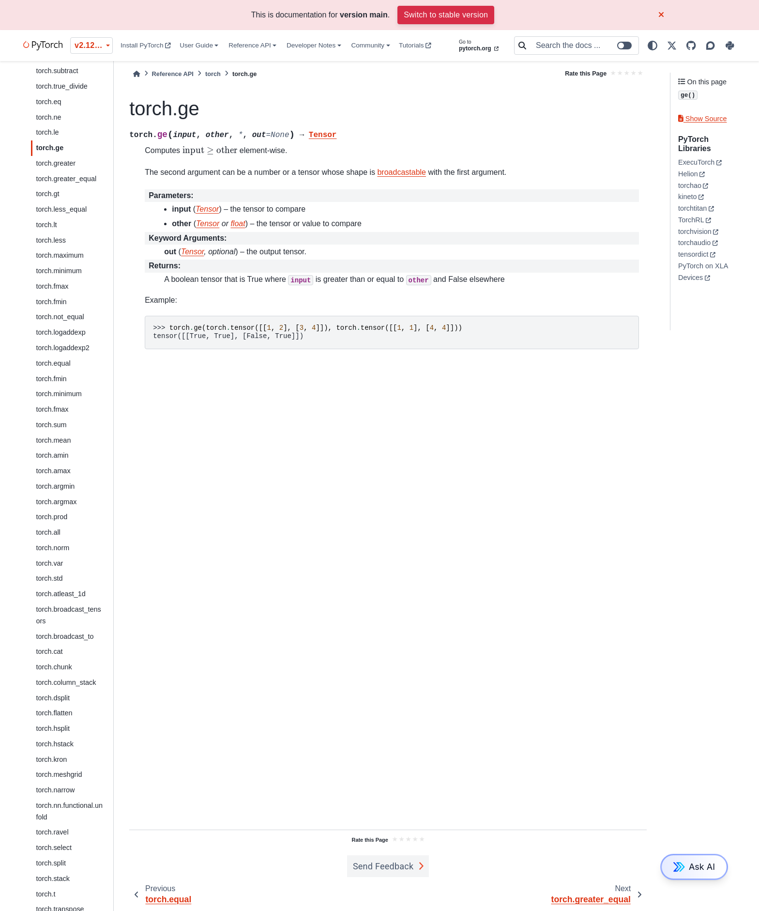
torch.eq (48, 102)
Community (367, 45)
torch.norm (52, 548)
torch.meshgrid (59, 774)
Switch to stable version (446, 15)
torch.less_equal (61, 209)
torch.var (49, 563)
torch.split (51, 863)
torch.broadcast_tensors (68, 615)
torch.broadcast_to (64, 636)
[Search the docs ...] (584, 45)
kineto (687, 197)
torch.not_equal (60, 317)
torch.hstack (55, 744)
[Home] (136, 74)
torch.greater (56, 163)
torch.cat (49, 651)
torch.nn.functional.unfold (69, 811)
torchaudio (694, 243)
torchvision (695, 231)
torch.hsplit (53, 728)
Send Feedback (383, 866)
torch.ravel (52, 832)
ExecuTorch (696, 162)
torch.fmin (51, 302)
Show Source (702, 119)
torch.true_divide (61, 86)
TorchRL (691, 220)
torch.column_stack (66, 682)
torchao (689, 185)
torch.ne (48, 117)
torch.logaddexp (60, 332)
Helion (688, 174)
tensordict (693, 254)
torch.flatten (54, 713)
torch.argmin (55, 486)
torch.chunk (54, 667)
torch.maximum (59, 255)
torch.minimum (58, 271)
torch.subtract (57, 71)
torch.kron (51, 759)
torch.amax (53, 471)
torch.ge (49, 148)
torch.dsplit (53, 698)
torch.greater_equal (66, 179)
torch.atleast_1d (60, 594)
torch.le (47, 132)
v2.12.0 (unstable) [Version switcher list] (94, 45)
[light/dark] (652, 45)
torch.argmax (56, 502)
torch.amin (52, 455)
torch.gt (47, 194)
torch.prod (51, 517)
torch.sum (51, 425)
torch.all (48, 532)
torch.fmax (52, 286)
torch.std (49, 578)
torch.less (51, 240)
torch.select (54, 847)
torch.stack (53, 878)
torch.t (45, 894)
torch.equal (53, 363)
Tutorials (415, 45)
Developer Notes (311, 45)
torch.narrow (55, 790)
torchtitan (692, 208)
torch (213, 73)
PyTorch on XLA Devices (703, 271)
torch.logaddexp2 (62, 348)
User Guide (196, 45)
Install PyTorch (146, 45)
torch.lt (46, 225)
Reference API (249, 45)
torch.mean (53, 440)
